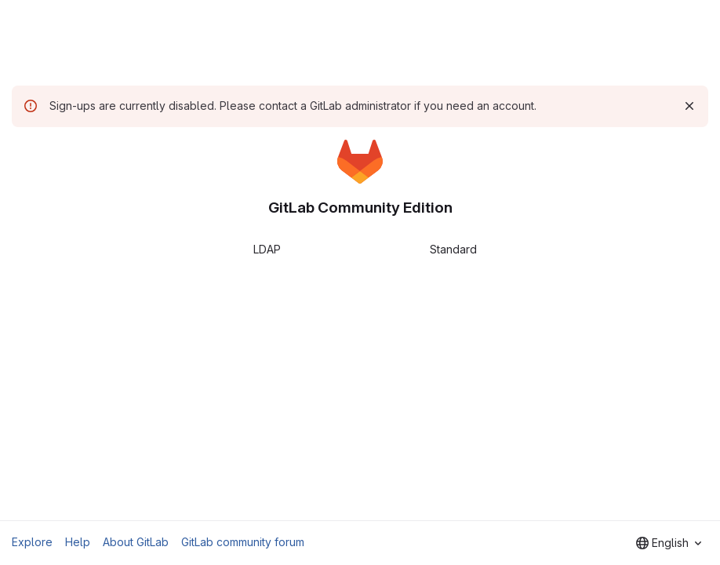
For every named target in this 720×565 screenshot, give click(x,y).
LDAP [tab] (267, 249)
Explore (32, 542)
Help (77, 542)
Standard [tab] (453, 249)
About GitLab (136, 542)
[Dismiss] (689, 106)
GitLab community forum (242, 542)
